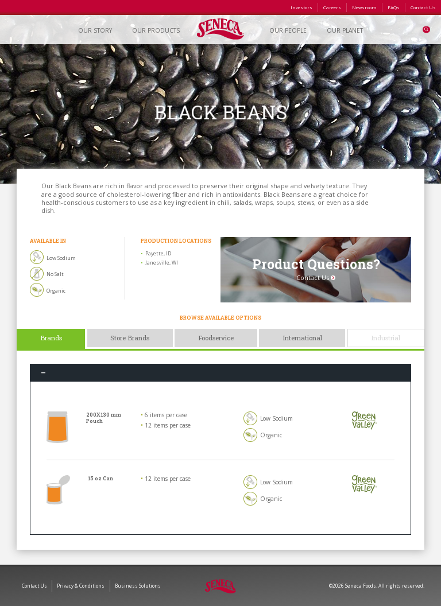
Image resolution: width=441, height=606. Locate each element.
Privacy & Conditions (81, 585)
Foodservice (216, 337)
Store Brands (129, 337)
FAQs (394, 7)
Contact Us (423, 7)
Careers (332, 7)
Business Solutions (138, 585)
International (302, 337)
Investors (301, 7)
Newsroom (364, 7)
